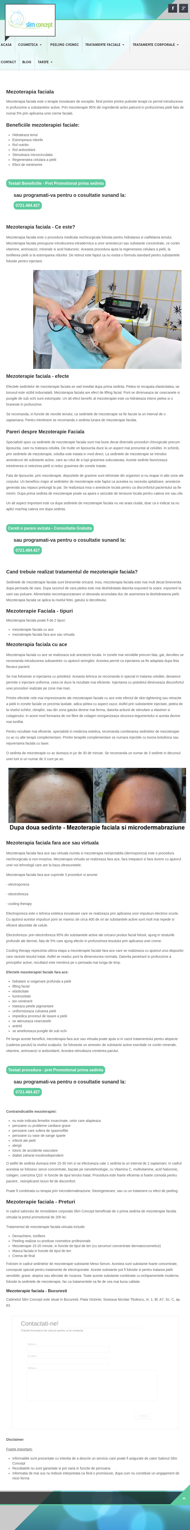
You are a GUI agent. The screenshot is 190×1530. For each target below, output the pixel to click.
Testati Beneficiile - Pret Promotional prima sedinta (56, 183)
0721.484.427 (28, 205)
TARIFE (43, 62)
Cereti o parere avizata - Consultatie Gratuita (50, 528)
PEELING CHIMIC (64, 45)
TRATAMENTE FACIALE (102, 45)
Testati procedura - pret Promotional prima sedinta (55, 1070)
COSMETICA (28, 45)
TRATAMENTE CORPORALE (154, 45)
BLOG (26, 62)
